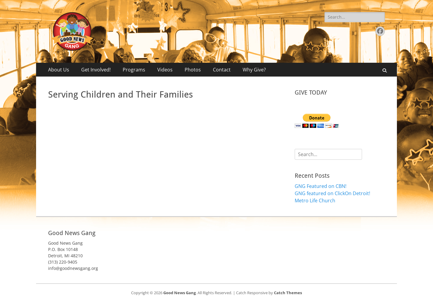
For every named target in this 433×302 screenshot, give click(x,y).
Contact (222, 69)
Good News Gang (179, 292)
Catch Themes (288, 292)
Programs (134, 69)
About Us (58, 69)
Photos (193, 69)
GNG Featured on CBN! (320, 186)
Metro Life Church (315, 200)
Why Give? (254, 69)
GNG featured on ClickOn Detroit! (332, 193)
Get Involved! (96, 69)
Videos (165, 69)
